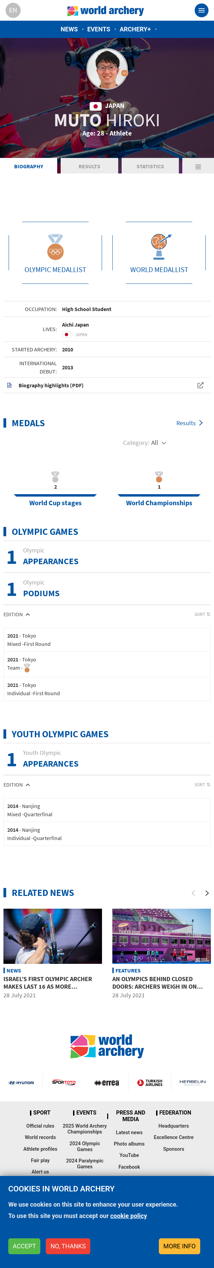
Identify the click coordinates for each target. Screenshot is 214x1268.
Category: (136, 442)
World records (40, 1137)
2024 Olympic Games (84, 1146)
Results (89, 166)
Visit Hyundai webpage (21, 1082)
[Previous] (193, 893)
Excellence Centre (173, 1137)
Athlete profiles (40, 1149)
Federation (175, 1113)
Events (98, 29)
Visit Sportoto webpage (64, 1082)
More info (179, 1246)
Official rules (40, 1126)
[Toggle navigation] (201, 10)
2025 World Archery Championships (85, 1129)
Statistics (150, 166)
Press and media (130, 1116)
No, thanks (67, 1246)
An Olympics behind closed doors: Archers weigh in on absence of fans (154, 986)
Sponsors (173, 1149)
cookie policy (128, 1215)
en (13, 10)
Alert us (40, 1172)
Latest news (129, 1133)
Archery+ (135, 29)
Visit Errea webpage (106, 1082)
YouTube (129, 1155)
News (69, 29)
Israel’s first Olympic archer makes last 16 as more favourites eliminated (47, 986)
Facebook (129, 1167)
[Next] (207, 893)
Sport (41, 1113)
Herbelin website (192, 1082)
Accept (24, 1246)
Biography (28, 166)
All (154, 442)
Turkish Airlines (149, 1082)
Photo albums (129, 1144)
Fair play (40, 1161)
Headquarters (174, 1126)
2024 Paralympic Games (85, 1164)
